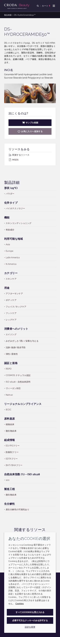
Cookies (19, 603)
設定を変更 (30, 627)
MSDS (13, 159)
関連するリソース (18, 155)
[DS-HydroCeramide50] (30, 131)
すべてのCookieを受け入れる (30, 612)
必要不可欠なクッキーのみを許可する (30, 620)
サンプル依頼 (30, 122)
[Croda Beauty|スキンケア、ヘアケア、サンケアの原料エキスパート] (17, 5)
